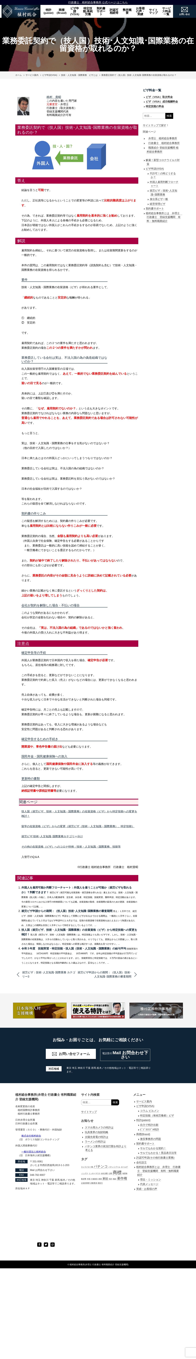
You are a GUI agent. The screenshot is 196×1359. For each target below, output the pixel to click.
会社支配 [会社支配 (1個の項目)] (104, 1173)
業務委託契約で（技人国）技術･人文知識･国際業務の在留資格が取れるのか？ (138, 75)
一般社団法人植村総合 (33, 1151)
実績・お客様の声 (146, 1188)
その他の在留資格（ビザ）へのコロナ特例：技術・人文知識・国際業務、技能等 (71, 846)
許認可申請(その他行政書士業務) (155, 1157)
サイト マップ (154, 11)
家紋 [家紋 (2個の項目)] (105, 1178)
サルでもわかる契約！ (153, 1148)
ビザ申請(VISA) (74, 11)
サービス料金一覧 (166, 11)
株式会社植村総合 (31, 1135)
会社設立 (141, 1162)
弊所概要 (127, 11)
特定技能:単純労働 (88, 11)
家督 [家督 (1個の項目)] (100, 1179)
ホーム (18, 75)
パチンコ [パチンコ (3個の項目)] (101, 1166)
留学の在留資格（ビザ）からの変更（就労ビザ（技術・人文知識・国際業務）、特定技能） (77, 826)
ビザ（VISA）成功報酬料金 (162, 101)
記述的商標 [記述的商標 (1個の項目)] (85, 1183)
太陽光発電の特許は (96, 1137)
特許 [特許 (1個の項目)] (110, 1179)
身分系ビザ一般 (159, 199)
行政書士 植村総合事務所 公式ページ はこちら (98, 2)
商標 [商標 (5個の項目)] (117, 1172)
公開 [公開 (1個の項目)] (110, 1173)
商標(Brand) (61, 11)
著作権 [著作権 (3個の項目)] (122, 1178)
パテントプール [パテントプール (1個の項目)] (114, 1167)
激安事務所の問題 (150, 1139)
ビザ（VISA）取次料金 (159, 97)
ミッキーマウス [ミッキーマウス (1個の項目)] (94, 1173)
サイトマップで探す (154, 125)
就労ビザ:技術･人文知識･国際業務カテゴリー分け (52, 836)
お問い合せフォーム (71, 1054)
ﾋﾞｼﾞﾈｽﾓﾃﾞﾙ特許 (149, 1129)
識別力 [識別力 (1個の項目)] (100, 1183)
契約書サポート (101, 11)
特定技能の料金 (155, 106)
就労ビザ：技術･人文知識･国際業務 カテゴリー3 (48, 974)
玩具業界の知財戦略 (96, 1132)
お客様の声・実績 (140, 11)
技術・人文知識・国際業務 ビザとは (79, 75)
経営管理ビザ (157, 203)
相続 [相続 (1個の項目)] (114, 1179)
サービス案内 (32, 75)
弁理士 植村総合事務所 (162, 138)
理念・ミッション (150, 1179)
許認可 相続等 (115, 11)
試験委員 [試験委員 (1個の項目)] (93, 1183)
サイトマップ (89, 1111)
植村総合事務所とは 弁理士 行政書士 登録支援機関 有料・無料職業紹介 (164, 217)
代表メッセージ (149, 1184)
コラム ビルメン (149, 1110)
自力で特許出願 (149, 1124)
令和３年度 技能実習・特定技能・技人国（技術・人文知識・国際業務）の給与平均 (73, 948)
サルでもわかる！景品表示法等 (158, 1152)
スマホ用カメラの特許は (99, 1127)
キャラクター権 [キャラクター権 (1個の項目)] (87, 1167)
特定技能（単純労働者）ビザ (157, 1115)
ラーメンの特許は (95, 1141)
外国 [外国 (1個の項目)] (88, 1179)
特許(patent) (48, 11)
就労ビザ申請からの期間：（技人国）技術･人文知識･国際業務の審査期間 (66, 911)
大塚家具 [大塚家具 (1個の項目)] (94, 1179)
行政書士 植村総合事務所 (164, 143)
